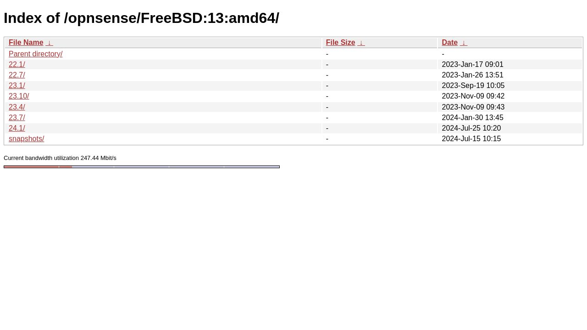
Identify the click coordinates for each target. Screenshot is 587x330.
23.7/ (17, 117)
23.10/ (19, 96)
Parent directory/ (35, 54)
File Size (340, 42)
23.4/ (17, 107)
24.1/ (17, 128)
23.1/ (17, 85)
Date (450, 42)
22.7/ (17, 75)
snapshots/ (26, 139)
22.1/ (17, 64)
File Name (26, 42)
